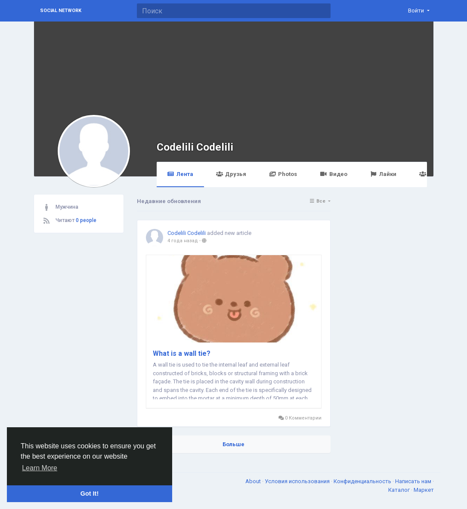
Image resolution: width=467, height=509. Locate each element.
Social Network (60, 10)
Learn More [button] (39, 468)
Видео (333, 174)
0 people (86, 220)
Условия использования (298, 481)
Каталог (399, 490)
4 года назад (182, 241)
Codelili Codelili (195, 147)
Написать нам (414, 481)
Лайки (383, 174)
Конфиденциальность (363, 481)
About (253, 481)
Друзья (231, 174)
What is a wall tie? (181, 353)
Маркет (424, 490)
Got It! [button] (89, 493)
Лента (180, 174)
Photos (283, 174)
